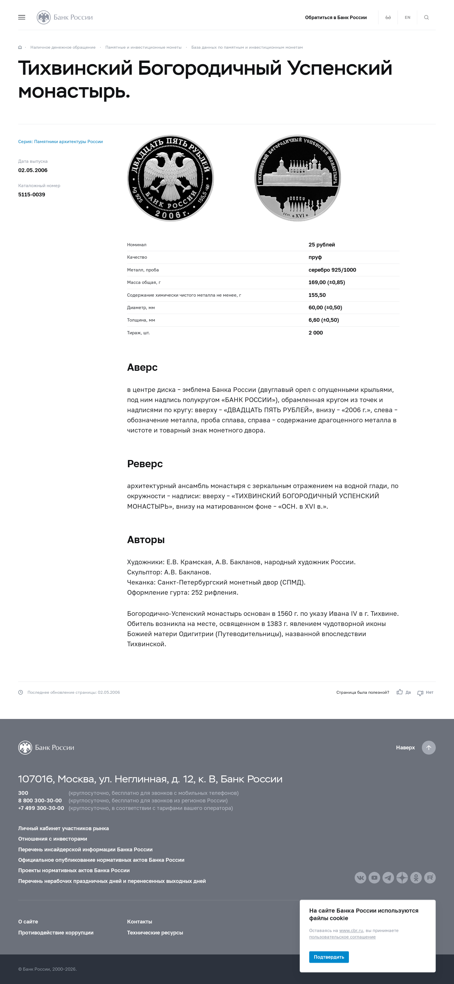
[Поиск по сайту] (426, 17)
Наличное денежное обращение (63, 47)
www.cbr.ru (351, 930)
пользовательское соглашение (342, 936)
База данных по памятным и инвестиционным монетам (247, 47)
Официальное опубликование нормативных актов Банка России (101, 860)
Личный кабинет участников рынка (63, 828)
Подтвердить (329, 957)
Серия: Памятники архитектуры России (60, 141)
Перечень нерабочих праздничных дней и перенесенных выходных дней (112, 881)
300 (23, 793)
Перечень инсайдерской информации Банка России (85, 849)
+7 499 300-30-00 (41, 808)
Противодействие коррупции (56, 933)
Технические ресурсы (155, 933)
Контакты (139, 922)
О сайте (28, 922)
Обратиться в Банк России (336, 17)
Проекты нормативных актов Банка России (74, 870)
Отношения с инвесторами (52, 839)
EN (407, 17)
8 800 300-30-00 (40, 800)
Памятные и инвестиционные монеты (143, 47)
